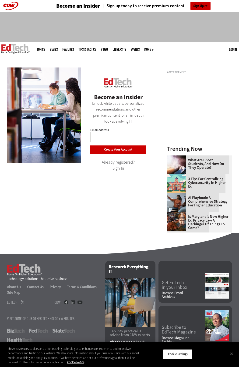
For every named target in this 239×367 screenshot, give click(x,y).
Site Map (13, 292)
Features (68, 49)
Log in (233, 49)
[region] (119, 354)
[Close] (231, 354)
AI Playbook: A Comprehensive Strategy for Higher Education (208, 201)
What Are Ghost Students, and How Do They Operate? (206, 163)
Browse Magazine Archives (175, 339)
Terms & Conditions (82, 286)
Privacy (55, 286)
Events (135, 49)
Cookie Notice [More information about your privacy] (75, 362)
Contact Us (35, 286)
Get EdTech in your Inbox (174, 285)
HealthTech (19, 340)
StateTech (63, 331)
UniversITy (119, 49)
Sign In (118, 168)
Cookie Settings (177, 354)
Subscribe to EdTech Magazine (179, 329)
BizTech (16, 331)
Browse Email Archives (172, 295)
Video (104, 49)
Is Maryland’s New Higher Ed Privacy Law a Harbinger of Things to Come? (208, 222)
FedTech (38, 331)
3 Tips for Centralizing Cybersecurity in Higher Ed (207, 182)
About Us (14, 286)
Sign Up (198, 6)
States (54, 49)
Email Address (99, 130)
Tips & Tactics (87, 49)
